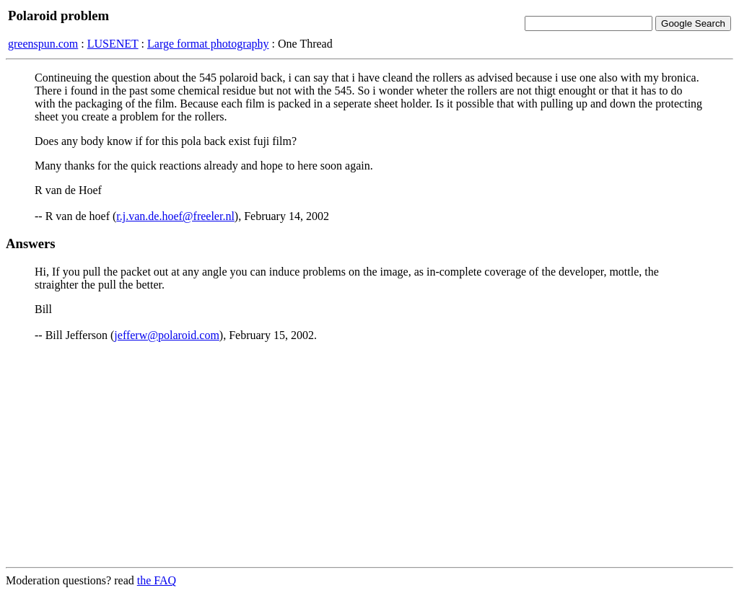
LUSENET (113, 44)
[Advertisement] (369, 454)
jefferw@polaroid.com (166, 335)
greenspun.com (43, 44)
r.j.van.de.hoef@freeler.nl (175, 216)
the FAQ (156, 580)
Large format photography (208, 44)
